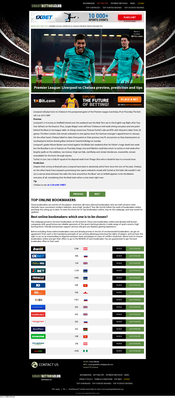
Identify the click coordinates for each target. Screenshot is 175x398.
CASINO (141, 4)
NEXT (97, 194)
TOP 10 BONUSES (93, 8)
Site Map (118, 379)
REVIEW (119, 249)
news (132, 4)
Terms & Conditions (103, 379)
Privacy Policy (86, 379)
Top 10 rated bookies (101, 384)
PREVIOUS (78, 194)
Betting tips (42, 26)
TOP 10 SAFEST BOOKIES (134, 8)
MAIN (33, 26)
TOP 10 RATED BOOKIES (112, 8)
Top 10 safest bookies (123, 384)
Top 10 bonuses (83, 384)
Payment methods (119, 4)
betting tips (102, 4)
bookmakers (89, 4)
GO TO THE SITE (134, 249)
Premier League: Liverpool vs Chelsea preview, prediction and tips (76, 26)
